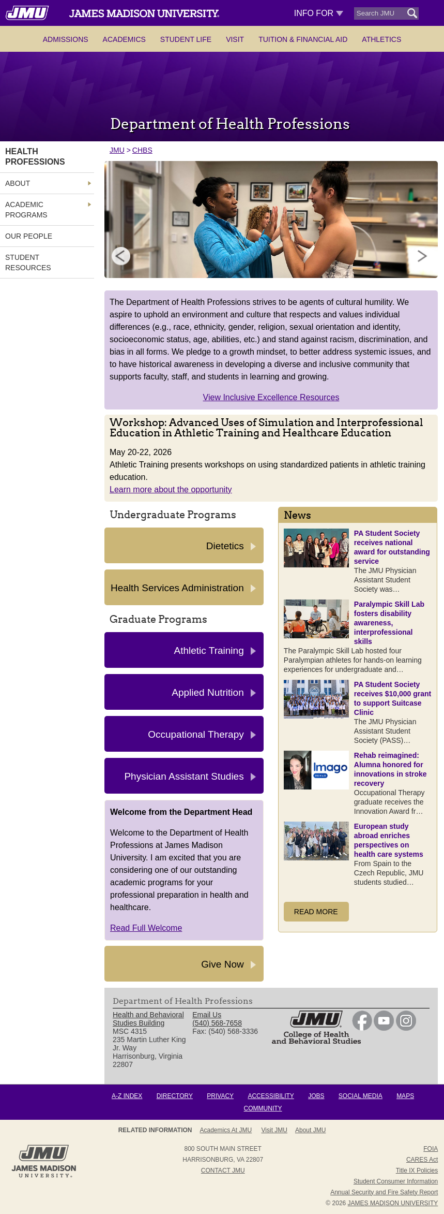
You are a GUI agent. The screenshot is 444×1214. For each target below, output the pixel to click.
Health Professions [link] (35, 156)
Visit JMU (274, 1130)
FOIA (430, 1148)
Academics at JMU (226, 1130)
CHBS (142, 150)
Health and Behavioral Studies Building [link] (148, 1019)
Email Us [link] (206, 1015)
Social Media (360, 1096)
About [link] (17, 183)
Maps (405, 1096)
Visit (235, 39)
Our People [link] (28, 236)
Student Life (185, 39)
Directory (175, 1096)
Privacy (220, 1096)
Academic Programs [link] (26, 209)
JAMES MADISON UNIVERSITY (393, 1203)
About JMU (310, 1130)
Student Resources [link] (28, 262)
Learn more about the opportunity (171, 489)
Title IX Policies (417, 1170)
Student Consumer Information (396, 1181)
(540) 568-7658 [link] (217, 1023)
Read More (316, 912)
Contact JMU (223, 1170)
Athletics (381, 39)
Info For (318, 13)
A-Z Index (127, 1096)
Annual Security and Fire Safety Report (384, 1192)
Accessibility (271, 1096)
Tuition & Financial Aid (302, 39)
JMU (117, 150)
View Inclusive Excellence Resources (271, 397)
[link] (362, 1028)
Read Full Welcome (146, 928)
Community (263, 1108)
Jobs (316, 1096)
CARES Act (422, 1159)
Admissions (65, 39)
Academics (124, 39)
